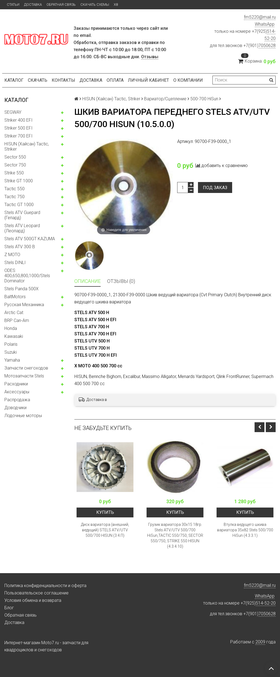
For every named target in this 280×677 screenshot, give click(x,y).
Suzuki (10, 352)
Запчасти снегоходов (26, 368)
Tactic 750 (14, 196)
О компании (188, 80)
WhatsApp (265, 24)
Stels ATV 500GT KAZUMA (29, 238)
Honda (10, 328)
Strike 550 (14, 172)
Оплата (115, 80)
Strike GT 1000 (18, 180)
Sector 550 (15, 157)
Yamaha (12, 360)
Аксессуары (16, 391)
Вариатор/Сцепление (165, 98)
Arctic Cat (13, 312)
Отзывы (149, 56)
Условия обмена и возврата (32, 600)
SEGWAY (12, 112)
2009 (260, 641)
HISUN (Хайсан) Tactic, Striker (26, 146)
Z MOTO (12, 254)
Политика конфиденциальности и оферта (45, 585)
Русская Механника (24, 304)
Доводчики (15, 407)
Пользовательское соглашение (36, 593)
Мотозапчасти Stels (24, 376)
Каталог (14, 80)
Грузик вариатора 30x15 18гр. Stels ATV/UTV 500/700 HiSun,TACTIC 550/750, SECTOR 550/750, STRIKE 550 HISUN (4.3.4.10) (175, 535)
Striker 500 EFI (18, 128)
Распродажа (17, 399)
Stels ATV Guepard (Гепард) (22, 215)
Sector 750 (15, 165)
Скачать (37, 80)
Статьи (13, 4)
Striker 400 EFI (18, 120)
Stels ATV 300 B (19, 246)
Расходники (16, 383)
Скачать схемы (94, 4)
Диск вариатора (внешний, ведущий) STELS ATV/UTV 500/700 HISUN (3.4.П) (105, 530)
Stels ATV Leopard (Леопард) (22, 228)
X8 (116, 4)
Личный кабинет (148, 80)
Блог (9, 607)
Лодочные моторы (23, 415)
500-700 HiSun (204, 98)
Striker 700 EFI (18, 136)
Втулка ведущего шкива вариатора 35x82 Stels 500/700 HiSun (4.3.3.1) (245, 530)
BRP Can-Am (16, 320)
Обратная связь (61, 4)
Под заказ (215, 187)
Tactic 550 (14, 188)
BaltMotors (15, 296)
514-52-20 (266, 603)
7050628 (267, 45)
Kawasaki (13, 336)
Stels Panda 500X (21, 288)
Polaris (11, 344)
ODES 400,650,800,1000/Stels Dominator (27, 275)
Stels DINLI (15, 262)
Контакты (63, 80)
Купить (105, 512)
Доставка (33, 4)
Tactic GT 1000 (19, 204)
